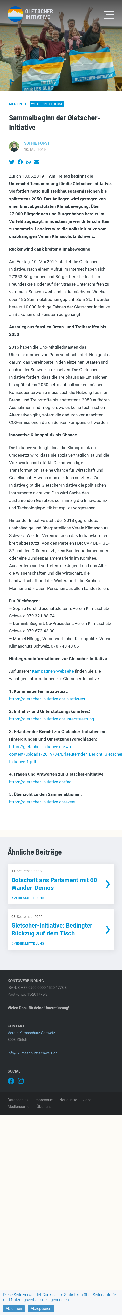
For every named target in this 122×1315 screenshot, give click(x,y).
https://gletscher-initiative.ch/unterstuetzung (51, 718)
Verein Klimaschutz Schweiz (31, 1033)
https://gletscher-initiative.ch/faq (40, 781)
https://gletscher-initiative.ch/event (42, 801)
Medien (15, 104)
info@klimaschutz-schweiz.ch (32, 1053)
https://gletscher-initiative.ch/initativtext (47, 698)
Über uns (44, 1106)
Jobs (87, 1100)
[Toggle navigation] (109, 14)
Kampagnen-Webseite (53, 671)
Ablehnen (14, 1308)
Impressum (43, 1100)
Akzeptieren (41, 1308)
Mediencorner (19, 1106)
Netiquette (68, 1100)
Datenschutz (18, 1100)
